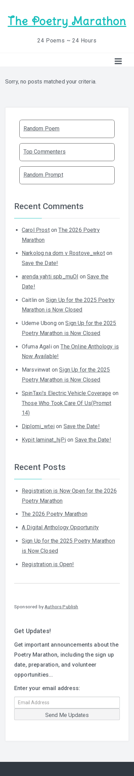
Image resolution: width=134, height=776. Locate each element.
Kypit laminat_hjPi (44, 439)
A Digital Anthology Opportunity (60, 527)
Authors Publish (61, 606)
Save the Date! (40, 263)
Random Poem (41, 128)
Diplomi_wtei (38, 426)
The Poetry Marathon (67, 21)
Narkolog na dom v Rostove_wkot (63, 253)
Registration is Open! (48, 564)
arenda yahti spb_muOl (50, 276)
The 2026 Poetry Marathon (54, 514)
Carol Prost (36, 230)
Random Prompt (43, 174)
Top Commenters (44, 151)
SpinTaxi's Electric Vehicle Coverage (66, 393)
